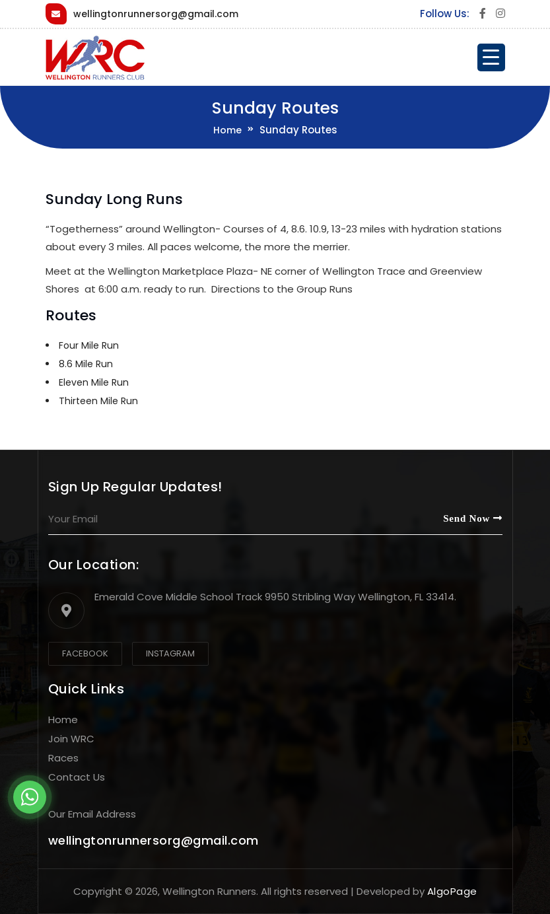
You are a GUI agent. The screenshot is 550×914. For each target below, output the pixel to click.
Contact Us (76, 777)
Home (227, 130)
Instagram (170, 653)
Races (63, 758)
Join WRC (71, 739)
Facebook (85, 653)
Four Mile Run (89, 345)
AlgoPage (452, 891)
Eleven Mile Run (94, 382)
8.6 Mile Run (86, 363)
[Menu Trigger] (491, 57)
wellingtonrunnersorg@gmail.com (155, 13)
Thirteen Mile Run (98, 400)
